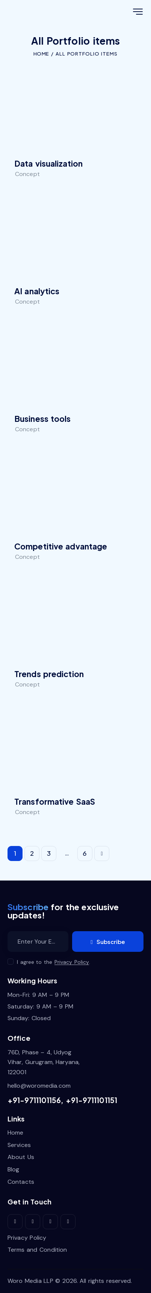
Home (40, 54)
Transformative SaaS (54, 802)
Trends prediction (49, 674)
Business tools (42, 419)
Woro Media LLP (30, 1281)
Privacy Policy (71, 962)
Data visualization (48, 164)
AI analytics (36, 291)
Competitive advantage (60, 546)
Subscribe (111, 941)
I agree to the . (53, 962)
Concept (27, 174)
